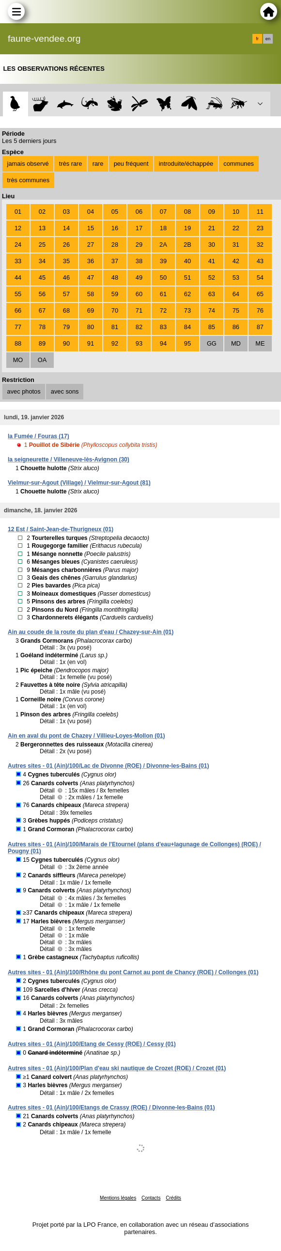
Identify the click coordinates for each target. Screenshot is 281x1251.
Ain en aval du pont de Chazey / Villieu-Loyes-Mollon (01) (86, 735)
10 (236, 211)
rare (98, 163)
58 (90, 294)
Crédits (173, 1198)
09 (211, 211)
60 (139, 294)
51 (187, 277)
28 (114, 244)
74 (211, 310)
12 (18, 228)
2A (163, 244)
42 (236, 261)
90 (66, 343)
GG (212, 343)
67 (42, 310)
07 (163, 211)
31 (236, 244)
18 (163, 228)
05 (114, 211)
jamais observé (28, 163)
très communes (28, 180)
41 (211, 261)
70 (114, 310)
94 (163, 343)
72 (163, 310)
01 (18, 211)
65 (260, 294)
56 (42, 294)
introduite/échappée (186, 163)
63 (211, 294)
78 (42, 327)
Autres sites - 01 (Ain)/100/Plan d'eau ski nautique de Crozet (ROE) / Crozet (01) (117, 1068)
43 (260, 261)
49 (139, 277)
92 (114, 343)
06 (139, 211)
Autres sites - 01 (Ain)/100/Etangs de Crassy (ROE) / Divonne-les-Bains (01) (111, 1107)
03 (66, 211)
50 (163, 277)
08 (187, 211)
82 (139, 327)
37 (114, 261)
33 (18, 261)
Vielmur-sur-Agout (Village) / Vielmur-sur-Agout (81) (79, 482)
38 (139, 261)
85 (211, 327)
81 (114, 327)
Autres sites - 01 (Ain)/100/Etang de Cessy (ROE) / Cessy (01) (92, 1044)
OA (42, 360)
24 (18, 244)
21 (211, 228)
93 (139, 343)
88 (18, 343)
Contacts (150, 1198)
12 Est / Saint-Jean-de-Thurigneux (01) (60, 529)
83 (163, 327)
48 (114, 277)
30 (211, 244)
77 (18, 327)
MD (236, 343)
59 (114, 294)
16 (114, 228)
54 (260, 277)
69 (90, 310)
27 (90, 244)
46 (66, 277)
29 (139, 244)
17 (139, 228)
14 (66, 228)
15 (90, 228)
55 (18, 294)
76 (260, 310)
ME (260, 343)
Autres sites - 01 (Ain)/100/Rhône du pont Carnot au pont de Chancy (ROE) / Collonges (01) (133, 972)
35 (66, 261)
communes (238, 163)
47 (90, 277)
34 (42, 261)
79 (66, 327)
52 (211, 277)
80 (90, 327)
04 (90, 211)
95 (187, 343)
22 (236, 228)
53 (236, 277)
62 (187, 294)
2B (187, 244)
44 (18, 277)
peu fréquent (131, 163)
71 (139, 310)
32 (260, 244)
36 (90, 261)
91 (90, 343)
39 (163, 261)
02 (42, 211)
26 (66, 244)
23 (260, 228)
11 (260, 211)
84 (187, 327)
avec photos (24, 391)
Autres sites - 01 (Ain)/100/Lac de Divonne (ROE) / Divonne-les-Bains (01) (108, 765)
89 (42, 343)
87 (260, 327)
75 (236, 310)
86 (236, 327)
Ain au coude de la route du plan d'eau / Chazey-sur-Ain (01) (90, 632)
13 (42, 228)
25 (42, 244)
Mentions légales (118, 1198)
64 (236, 294)
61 (163, 294)
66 (18, 310)
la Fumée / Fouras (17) (38, 436)
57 (66, 294)
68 (66, 310)
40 (187, 261)
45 (42, 277)
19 (187, 228)
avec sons (65, 391)
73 (187, 310)
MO (18, 360)
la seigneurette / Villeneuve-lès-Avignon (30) (68, 459)
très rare (70, 163)
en (267, 38)
